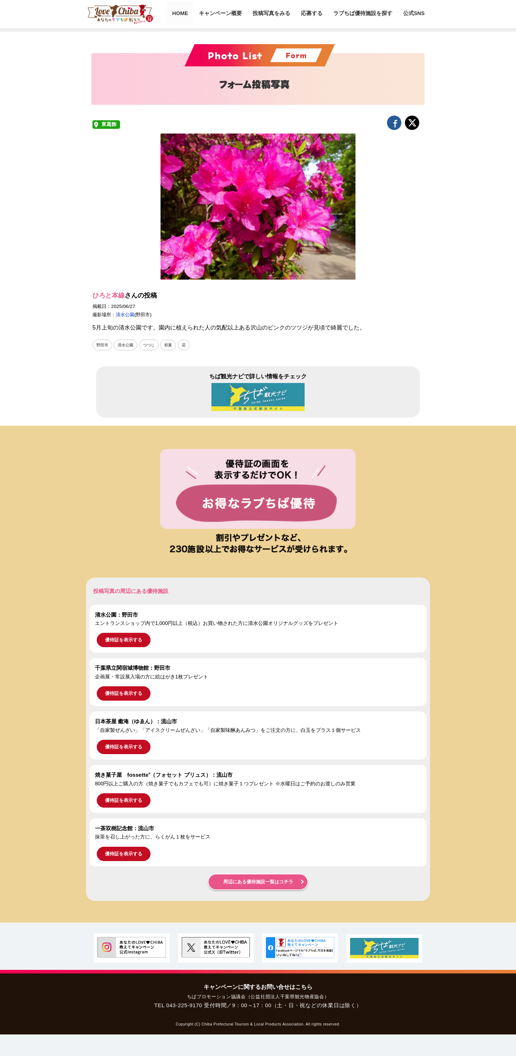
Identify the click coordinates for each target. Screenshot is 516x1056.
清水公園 (125, 314)
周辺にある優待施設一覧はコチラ (258, 881)
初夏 (172, 345)
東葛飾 (108, 124)
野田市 (102, 345)
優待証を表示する (123, 640)
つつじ (151, 345)
